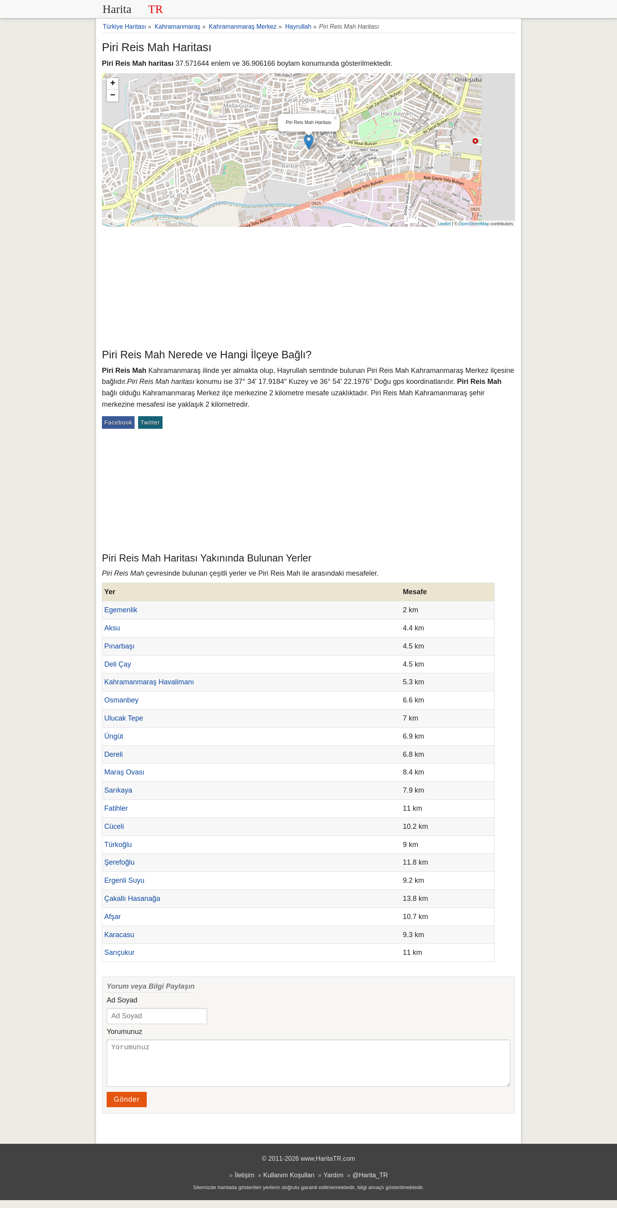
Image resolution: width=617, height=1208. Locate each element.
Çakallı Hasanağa (132, 898)
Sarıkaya (118, 790)
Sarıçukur (119, 952)
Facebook (118, 422)
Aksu (112, 628)
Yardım (333, 1182)
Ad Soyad (122, 1000)
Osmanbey (121, 700)
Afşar (112, 917)
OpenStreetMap (474, 223)
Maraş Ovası (124, 772)
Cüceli (114, 826)
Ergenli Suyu (124, 880)
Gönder (127, 1107)
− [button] (112, 96)
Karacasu (119, 935)
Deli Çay (117, 664)
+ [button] (112, 84)
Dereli (113, 754)
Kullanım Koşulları (288, 1182)
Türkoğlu (118, 845)
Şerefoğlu (119, 862)
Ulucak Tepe (123, 718)
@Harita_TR (370, 1182)
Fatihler (116, 808)
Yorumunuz (124, 1032)
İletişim (244, 1182)
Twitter (150, 422)
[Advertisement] (308, 286)
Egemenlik (120, 610)
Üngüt (113, 736)
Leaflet (444, 223)
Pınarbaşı (119, 646)
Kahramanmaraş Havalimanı (149, 682)
